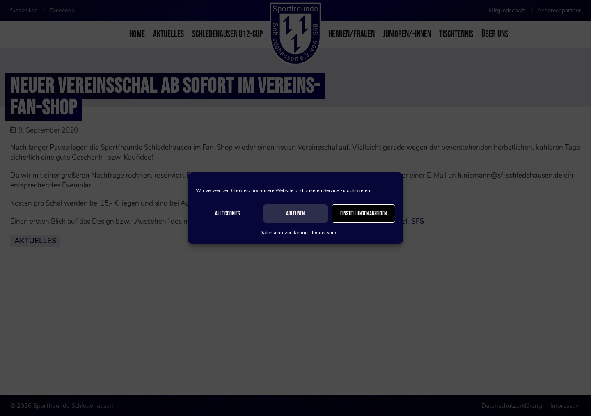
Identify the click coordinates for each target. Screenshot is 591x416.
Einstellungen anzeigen (363, 213)
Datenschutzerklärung (283, 232)
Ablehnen (295, 213)
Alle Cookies (227, 213)
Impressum (324, 232)
